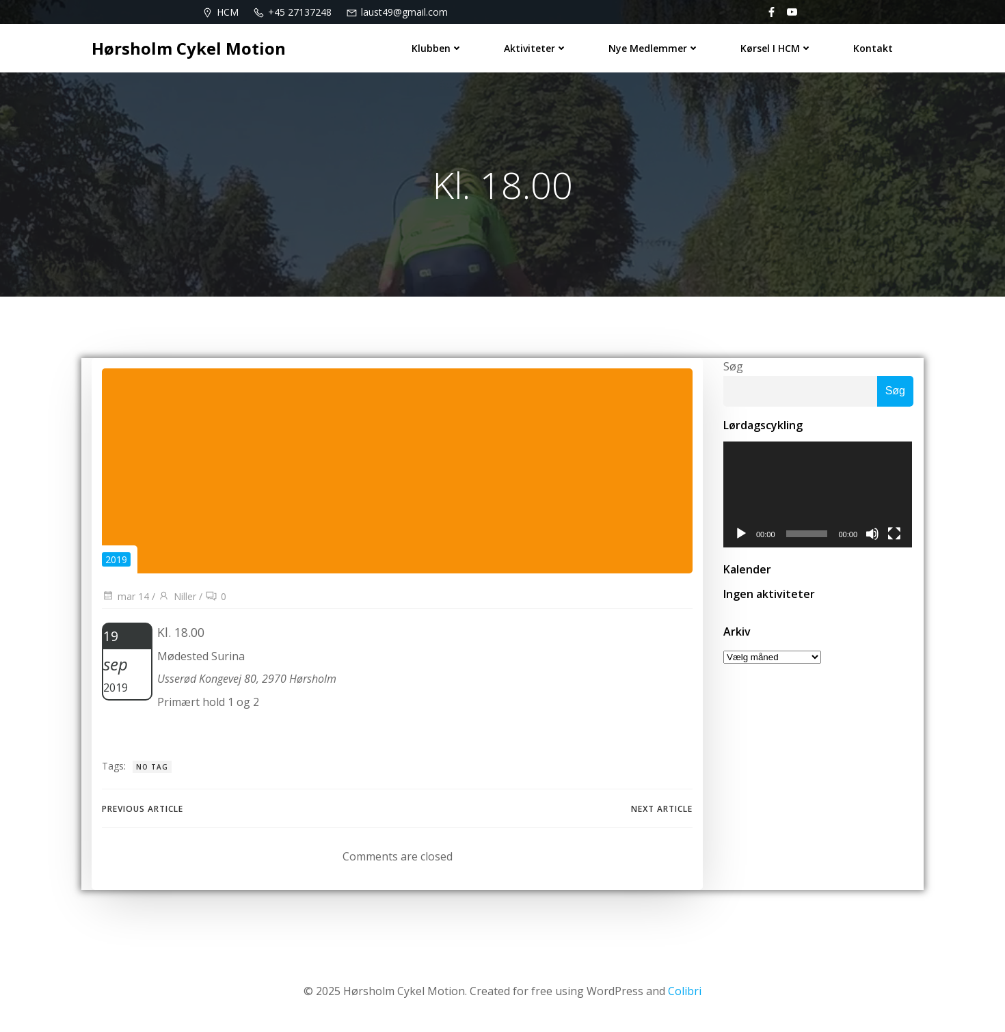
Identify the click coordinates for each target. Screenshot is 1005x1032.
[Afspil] (741, 534)
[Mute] (874, 534)
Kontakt (873, 48)
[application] (818, 495)
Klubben (437, 48)
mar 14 (125, 596)
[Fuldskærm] (895, 534)
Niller (177, 596)
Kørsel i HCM (776, 48)
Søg (733, 366)
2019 (116, 559)
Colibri (684, 991)
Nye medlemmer (653, 48)
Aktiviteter (535, 48)
